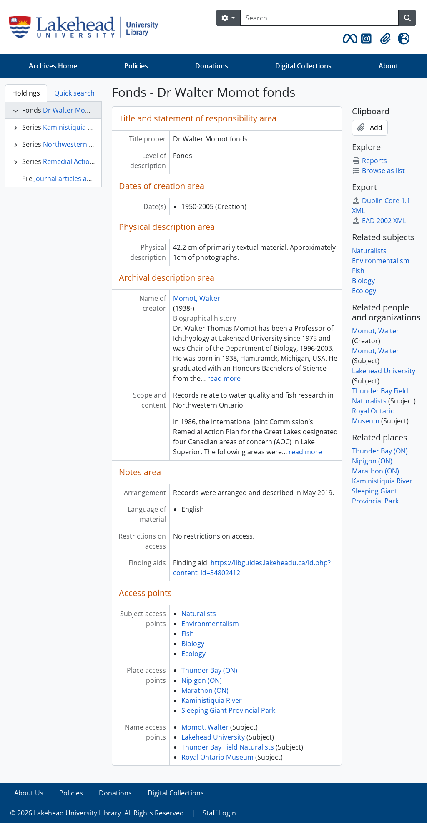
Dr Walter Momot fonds (80, 110)
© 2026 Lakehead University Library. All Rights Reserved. (98, 813)
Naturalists (198, 613)
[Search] (319, 18)
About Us (28, 793)
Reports (369, 160)
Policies (136, 65)
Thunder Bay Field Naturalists (227, 747)
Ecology (193, 653)
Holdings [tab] (26, 93)
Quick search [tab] (74, 93)
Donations (211, 65)
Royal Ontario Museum (217, 757)
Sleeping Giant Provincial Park (228, 710)
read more (224, 378)
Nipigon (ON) (201, 680)
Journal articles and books (75, 178)
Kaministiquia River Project (85, 127)
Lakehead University (213, 737)
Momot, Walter (196, 298)
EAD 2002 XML (379, 220)
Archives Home (53, 65)
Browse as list (378, 170)
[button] (348, 39)
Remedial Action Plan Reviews (89, 161)
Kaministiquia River (211, 700)
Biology (192, 643)
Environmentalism (210, 623)
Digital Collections (303, 65)
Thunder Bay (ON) (209, 670)
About (388, 65)
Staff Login (219, 813)
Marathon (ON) (205, 690)
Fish (187, 633)
